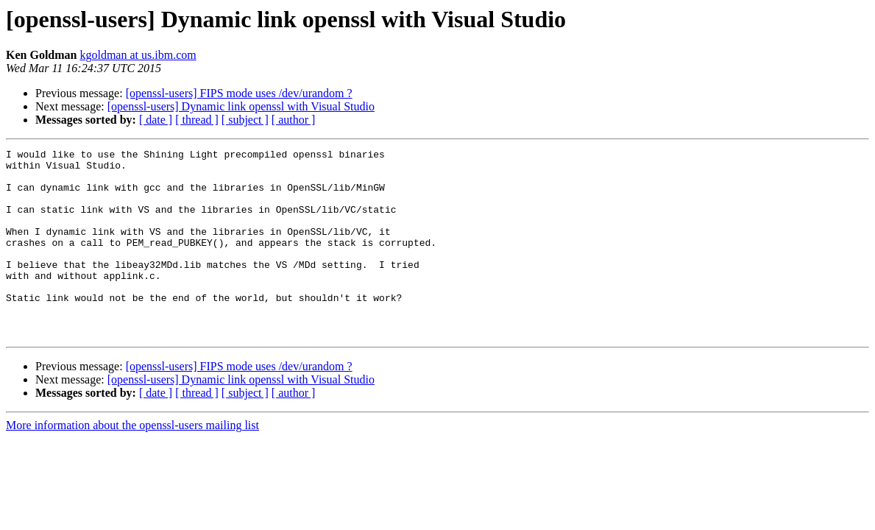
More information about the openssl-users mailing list (132, 462)
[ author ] (294, 119)
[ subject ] (245, 119)
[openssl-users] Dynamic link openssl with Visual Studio (241, 106)
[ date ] (155, 119)
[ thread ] (197, 119)
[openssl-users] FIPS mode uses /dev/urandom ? (239, 93)
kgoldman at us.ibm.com (137, 55)
